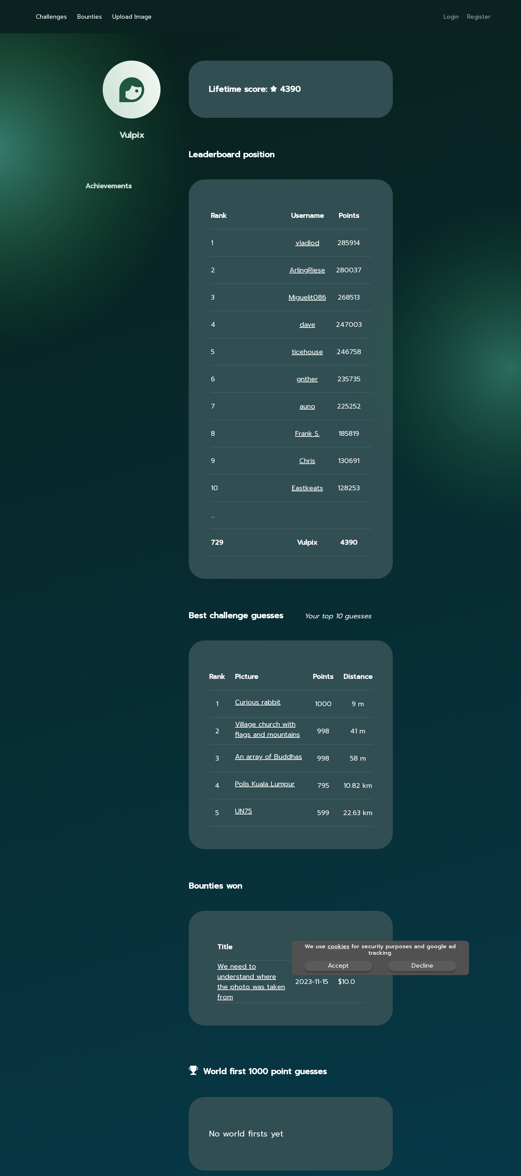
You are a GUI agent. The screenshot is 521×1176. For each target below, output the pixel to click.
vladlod (307, 243)
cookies (338, 946)
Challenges (102, 16)
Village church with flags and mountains (267, 729)
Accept (338, 965)
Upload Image (183, 16)
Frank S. (307, 433)
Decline (422, 965)
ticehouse (307, 352)
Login (451, 16)
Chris (307, 461)
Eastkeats (307, 488)
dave (307, 324)
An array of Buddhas (268, 756)
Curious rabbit (258, 702)
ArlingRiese (307, 270)
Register (479, 16)
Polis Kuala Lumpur (265, 784)
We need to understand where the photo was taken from (251, 981)
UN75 (243, 811)
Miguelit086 (307, 297)
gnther (307, 379)
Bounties (141, 16)
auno (307, 406)
